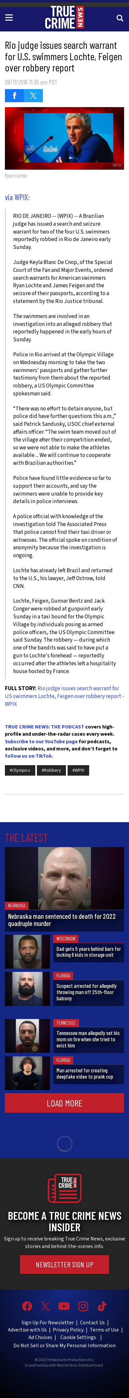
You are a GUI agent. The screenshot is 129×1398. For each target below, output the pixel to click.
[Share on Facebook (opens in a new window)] (14, 95)
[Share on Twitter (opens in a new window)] (33, 95)
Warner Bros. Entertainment (80, 1365)
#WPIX (78, 770)
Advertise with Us (27, 1329)
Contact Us (92, 1322)
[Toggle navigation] (10, 17)
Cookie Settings (78, 1337)
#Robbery (51, 770)
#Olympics (20, 770)
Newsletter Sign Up (64, 1264)
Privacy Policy (68, 1329)
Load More (64, 1102)
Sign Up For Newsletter (48, 1322)
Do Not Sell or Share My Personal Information (64, 1345)
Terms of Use (104, 1329)
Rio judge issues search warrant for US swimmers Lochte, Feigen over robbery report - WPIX (64, 696)
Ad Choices (40, 1337)
